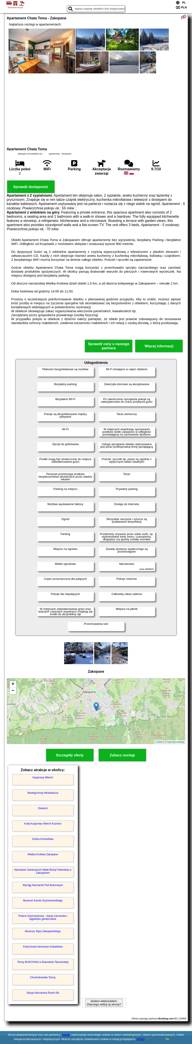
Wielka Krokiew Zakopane (43, 854)
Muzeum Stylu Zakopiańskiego (43, 931)
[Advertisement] (96, 109)
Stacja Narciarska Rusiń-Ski (42, 992)
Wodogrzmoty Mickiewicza (42, 792)
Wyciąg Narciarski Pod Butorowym (43, 885)
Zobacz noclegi (122, 755)
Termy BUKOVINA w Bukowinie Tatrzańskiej (43, 962)
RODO (141, 1039)
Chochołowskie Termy (43, 977)
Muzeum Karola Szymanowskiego (43, 900)
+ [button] (12, 684)
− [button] (12, 691)
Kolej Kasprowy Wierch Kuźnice (42, 823)
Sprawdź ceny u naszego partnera (108, 346)
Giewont (43, 808)
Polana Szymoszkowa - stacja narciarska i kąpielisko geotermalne (42, 917)
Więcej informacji (159, 346)
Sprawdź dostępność (30, 187)
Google (66, 1034)
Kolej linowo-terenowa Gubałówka (43, 946)
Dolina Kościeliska (42, 839)
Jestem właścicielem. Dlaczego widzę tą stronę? (104, 1002)
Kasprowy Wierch (43, 777)
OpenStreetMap (175, 742)
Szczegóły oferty (69, 755)
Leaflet (159, 742)
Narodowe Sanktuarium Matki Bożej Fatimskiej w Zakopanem (42, 871)
